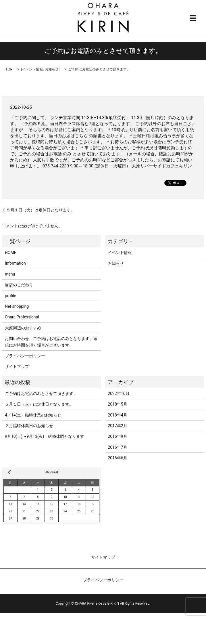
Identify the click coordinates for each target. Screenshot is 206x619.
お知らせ (52, 69)
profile (10, 295)
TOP (8, 69)
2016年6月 (117, 458)
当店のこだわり (19, 284)
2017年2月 (117, 425)
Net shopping (17, 306)
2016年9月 (117, 436)
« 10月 (9, 472)
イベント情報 (32, 69)
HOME (10, 252)
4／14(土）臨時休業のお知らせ (33, 415)
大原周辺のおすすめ (23, 328)
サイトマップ (17, 366)
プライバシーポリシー (25, 356)
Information (15, 263)
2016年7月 (117, 447)
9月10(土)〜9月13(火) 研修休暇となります (44, 436)
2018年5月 (117, 404)
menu (10, 274)
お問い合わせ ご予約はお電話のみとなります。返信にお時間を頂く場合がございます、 (51, 341)
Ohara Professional (22, 317)
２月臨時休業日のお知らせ (29, 425)
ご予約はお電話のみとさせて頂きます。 (41, 393)
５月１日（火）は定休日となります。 (40, 210)
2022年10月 (118, 393)
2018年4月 (117, 415)
